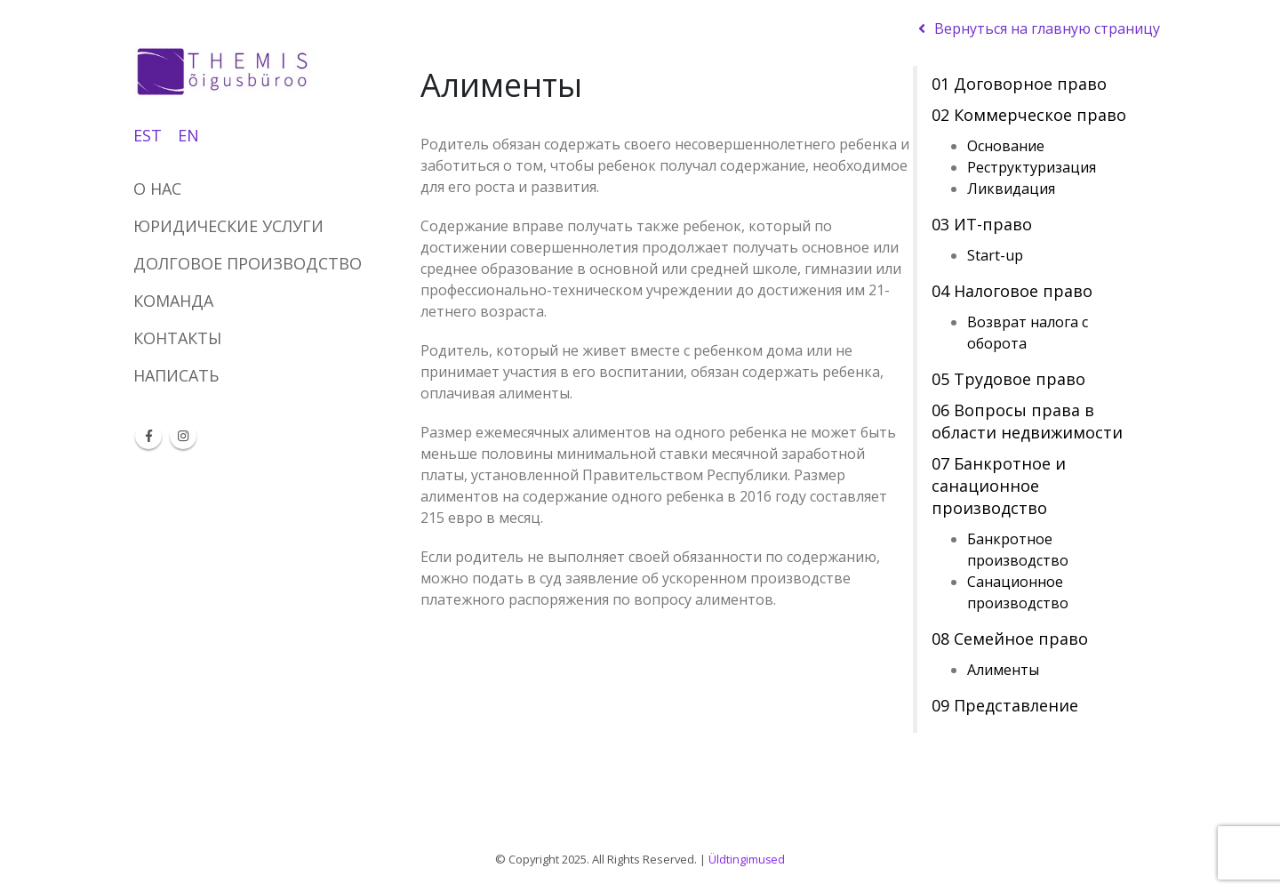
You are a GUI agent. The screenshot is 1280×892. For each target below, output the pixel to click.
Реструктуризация (1031, 167)
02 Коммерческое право (1029, 114)
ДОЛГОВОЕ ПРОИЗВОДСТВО (247, 263)
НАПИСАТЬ (176, 375)
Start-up (995, 255)
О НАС (157, 188)
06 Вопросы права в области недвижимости (1027, 421)
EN (188, 135)
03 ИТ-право (982, 224)
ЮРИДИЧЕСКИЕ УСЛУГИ (228, 226)
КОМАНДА (173, 300)
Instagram (183, 435)
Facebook (148, 435)
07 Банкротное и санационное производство (999, 485)
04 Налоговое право (1012, 290)
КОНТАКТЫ (177, 338)
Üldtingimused (747, 859)
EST (147, 135)
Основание (1005, 146)
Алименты (1003, 669)
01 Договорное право (1019, 83)
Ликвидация (1011, 188)
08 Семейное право (1010, 638)
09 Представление (1005, 705)
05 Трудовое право (1008, 379)
